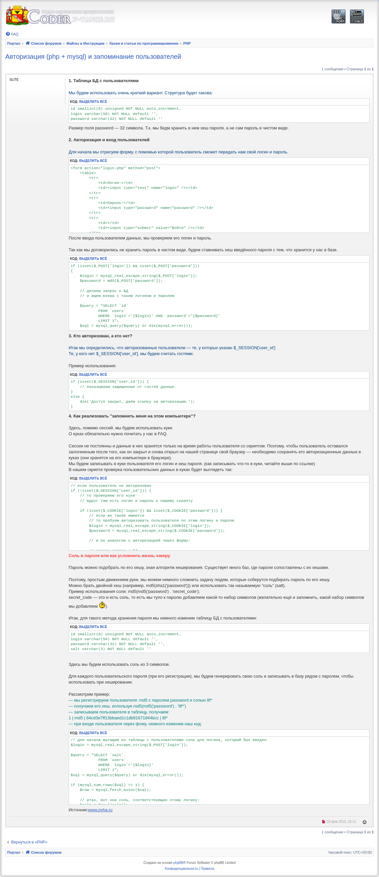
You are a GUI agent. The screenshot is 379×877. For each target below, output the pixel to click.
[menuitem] (11, 34)
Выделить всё (93, 101)
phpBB (178, 863)
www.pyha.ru (100, 809)
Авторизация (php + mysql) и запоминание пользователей (93, 56)
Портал (13, 43)
